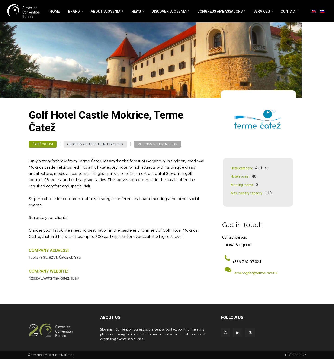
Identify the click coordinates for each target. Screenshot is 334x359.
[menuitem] (313, 11)
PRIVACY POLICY (295, 355)
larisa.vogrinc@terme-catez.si (256, 273)
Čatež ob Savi (43, 144)
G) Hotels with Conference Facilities (95, 144)
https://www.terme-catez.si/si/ (54, 278)
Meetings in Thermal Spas (157, 144)
